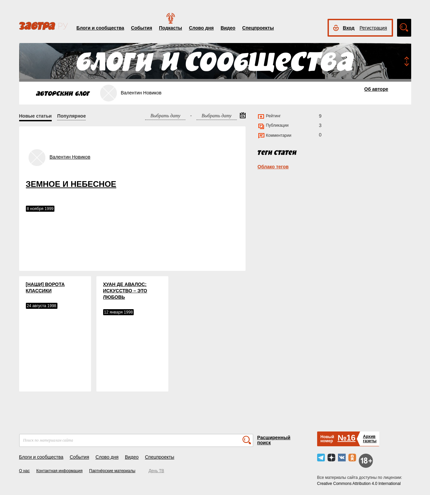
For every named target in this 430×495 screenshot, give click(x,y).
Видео (228, 28)
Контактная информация (59, 470)
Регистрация (373, 28)
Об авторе (376, 89)
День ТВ (156, 470)
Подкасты (170, 28)
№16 (346, 437)
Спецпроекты (258, 28)
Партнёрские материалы (112, 470)
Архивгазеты (369, 438)
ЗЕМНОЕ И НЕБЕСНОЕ (71, 184)
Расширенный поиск (274, 440)
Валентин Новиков (70, 157)
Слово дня (201, 28)
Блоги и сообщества (100, 28)
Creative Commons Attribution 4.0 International (359, 483)
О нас (24, 470)
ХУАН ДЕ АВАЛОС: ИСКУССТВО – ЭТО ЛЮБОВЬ (125, 291)
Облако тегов (273, 166)
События (141, 28)
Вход (349, 28)
